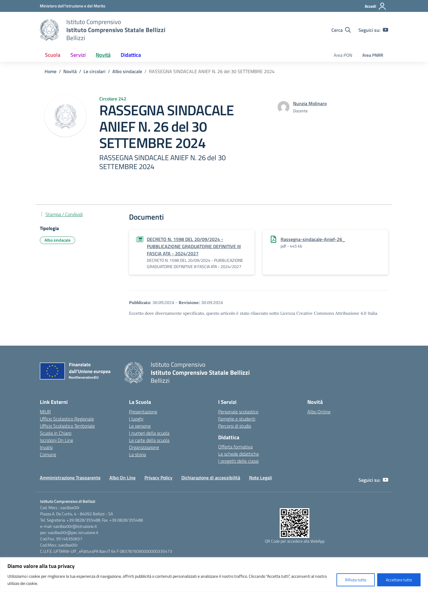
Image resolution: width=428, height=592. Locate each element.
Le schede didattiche (238, 453)
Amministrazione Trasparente (70, 477)
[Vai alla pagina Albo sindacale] (127, 71)
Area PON (343, 55)
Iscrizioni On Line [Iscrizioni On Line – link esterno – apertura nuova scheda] (56, 440)
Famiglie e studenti (236, 418)
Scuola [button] (52, 55)
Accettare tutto (399, 580)
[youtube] (385, 30)
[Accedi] (375, 6)
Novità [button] (103, 55)
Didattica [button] (131, 55)
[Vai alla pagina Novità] (70, 71)
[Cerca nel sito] (341, 30)
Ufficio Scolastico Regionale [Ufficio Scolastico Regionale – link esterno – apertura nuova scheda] (67, 418)
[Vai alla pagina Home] (50, 71)
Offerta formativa (235, 446)
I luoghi (136, 418)
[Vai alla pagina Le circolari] (95, 71)
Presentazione (143, 411)
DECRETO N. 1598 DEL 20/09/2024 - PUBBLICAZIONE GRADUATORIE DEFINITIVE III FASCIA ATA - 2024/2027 (194, 246)
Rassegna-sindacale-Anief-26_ (313, 239)
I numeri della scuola (149, 433)
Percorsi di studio (234, 425)
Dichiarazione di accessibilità (210, 477)
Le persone (140, 425)
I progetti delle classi (238, 461)
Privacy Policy (158, 477)
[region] (214, 574)
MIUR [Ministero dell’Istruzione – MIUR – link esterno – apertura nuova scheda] (45, 411)
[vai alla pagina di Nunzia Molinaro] (310, 103)
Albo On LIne (122, 477)
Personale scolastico (238, 411)
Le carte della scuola (149, 440)
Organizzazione (144, 447)
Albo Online (319, 411)
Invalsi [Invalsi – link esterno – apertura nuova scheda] (46, 447)
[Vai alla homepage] (49, 30)
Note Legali (260, 477)
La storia (137, 454)
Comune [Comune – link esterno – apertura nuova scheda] (48, 454)
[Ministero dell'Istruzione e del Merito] (72, 6)
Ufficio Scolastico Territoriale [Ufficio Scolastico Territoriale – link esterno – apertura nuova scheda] (67, 425)
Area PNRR (372, 55)
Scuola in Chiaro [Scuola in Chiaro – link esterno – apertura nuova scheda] (55, 433)
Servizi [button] (78, 55)
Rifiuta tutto (355, 580)
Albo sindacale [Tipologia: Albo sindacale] (57, 240)
